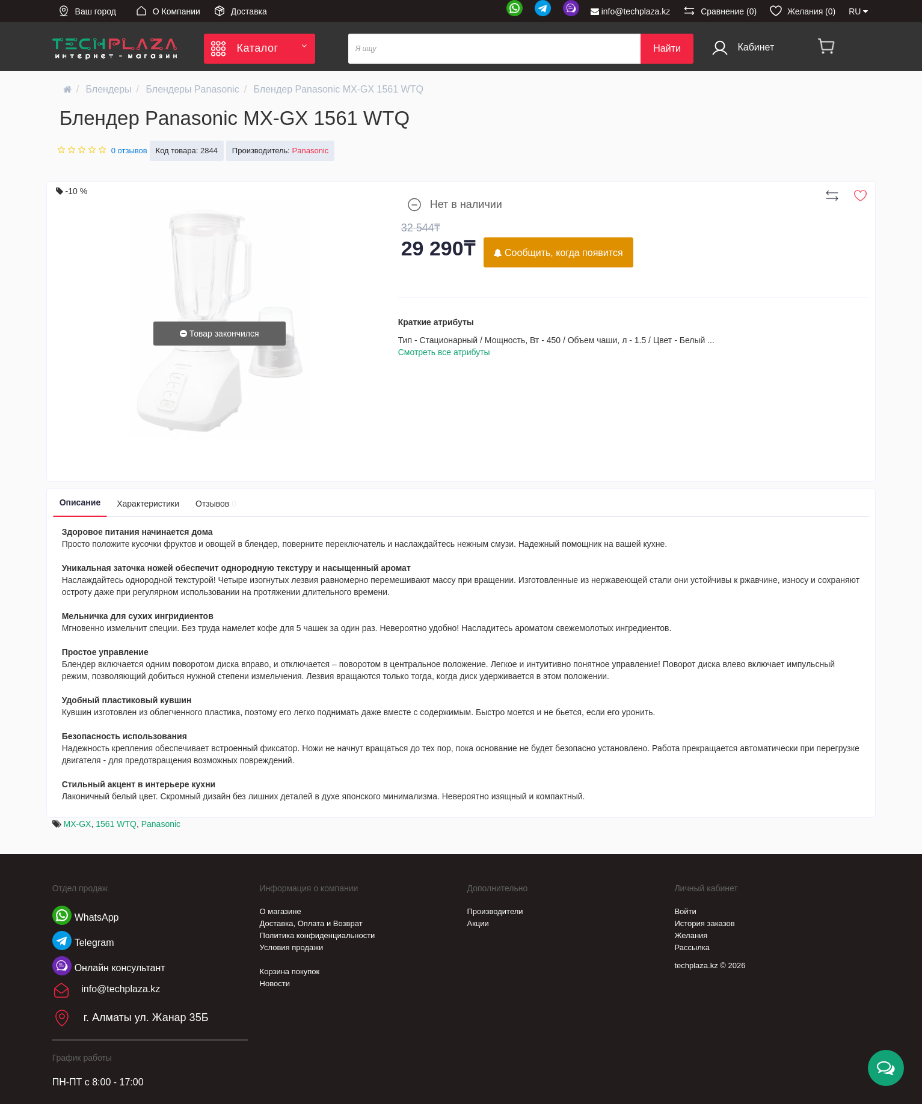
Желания (690, 935)
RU (858, 11)
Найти (667, 48)
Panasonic (160, 824)
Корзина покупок (290, 971)
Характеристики (148, 503)
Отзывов (215, 503)
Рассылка (692, 947)
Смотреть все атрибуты (444, 352)
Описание (80, 502)
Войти (685, 911)
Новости (275, 983)
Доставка (240, 11)
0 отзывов (129, 150)
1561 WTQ (116, 824)
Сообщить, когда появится (558, 253)
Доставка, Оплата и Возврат (311, 923)
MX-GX (77, 824)
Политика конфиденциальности (317, 935)
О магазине (280, 911)
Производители (495, 911)
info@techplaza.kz (631, 11)
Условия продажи (292, 947)
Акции (478, 923)
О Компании (167, 11)
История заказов (704, 923)
